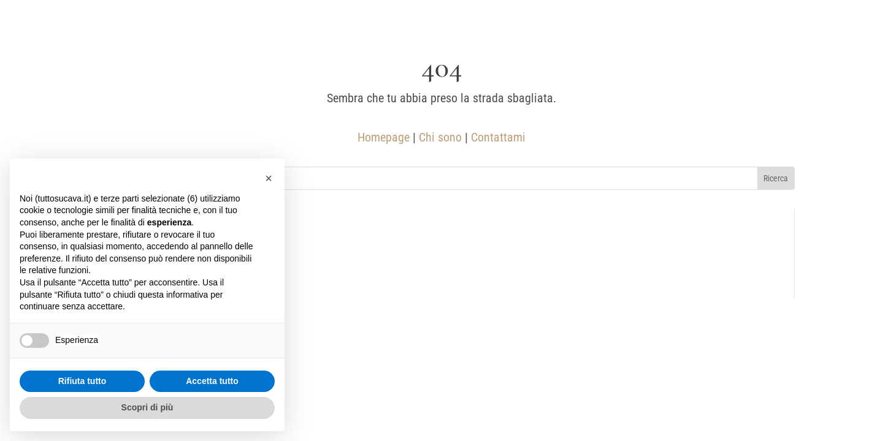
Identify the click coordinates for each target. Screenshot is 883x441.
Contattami (498, 137)
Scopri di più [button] (147, 407)
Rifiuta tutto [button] (82, 381)
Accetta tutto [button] (212, 381)
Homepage (383, 137)
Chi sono (440, 137)
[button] (268, 178)
